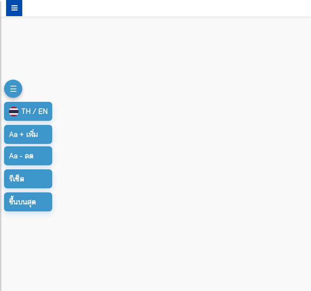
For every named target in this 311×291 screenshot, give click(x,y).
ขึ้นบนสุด (22, 202)
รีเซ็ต (16, 178)
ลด (21, 155)
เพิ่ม (23, 134)
